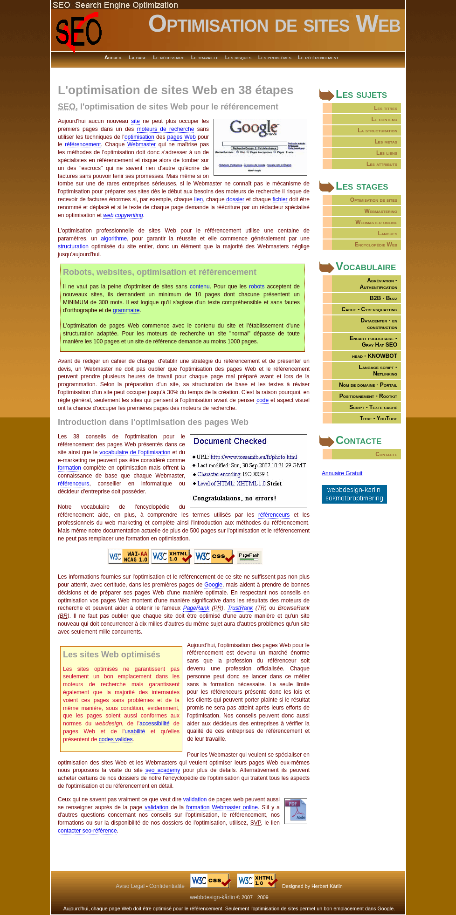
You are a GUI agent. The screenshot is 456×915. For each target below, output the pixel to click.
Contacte (386, 454)
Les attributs (381, 164)
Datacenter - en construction (378, 323)
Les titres (385, 108)
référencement (83, 144)
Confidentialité (167, 886)
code (262, 400)
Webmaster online (376, 222)
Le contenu (384, 119)
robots (256, 286)
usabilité (134, 731)
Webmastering (381, 211)
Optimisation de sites (373, 200)
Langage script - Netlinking (378, 370)
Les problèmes (274, 57)
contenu (200, 286)
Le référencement (318, 57)
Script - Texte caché (373, 407)
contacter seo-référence (87, 830)
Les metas (385, 141)
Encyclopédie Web (375, 244)
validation (195, 799)
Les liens (386, 153)
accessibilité (154, 723)
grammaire (126, 310)
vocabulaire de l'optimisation (134, 452)
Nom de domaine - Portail (368, 385)
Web (189, 137)
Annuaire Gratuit (342, 473)
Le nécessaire (168, 57)
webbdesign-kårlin (212, 897)
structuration (73, 246)
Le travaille (205, 57)
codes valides (116, 739)
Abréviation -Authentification (378, 283)
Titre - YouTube (378, 418)
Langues (387, 233)
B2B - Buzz (383, 298)
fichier (280, 199)
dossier (235, 199)
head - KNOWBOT (374, 356)
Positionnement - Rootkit (368, 396)
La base (137, 57)
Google (213, 584)
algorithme (114, 238)
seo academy (162, 770)
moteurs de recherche (165, 129)
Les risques (238, 57)
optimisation (139, 137)
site (135, 121)
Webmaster (141, 144)
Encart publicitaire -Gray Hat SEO (373, 341)
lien (198, 199)
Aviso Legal (130, 886)
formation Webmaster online (222, 807)
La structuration (377, 130)
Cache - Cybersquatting (369, 309)
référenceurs (73, 483)
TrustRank (240, 608)
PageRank (196, 608)
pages (175, 137)
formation (69, 467)
